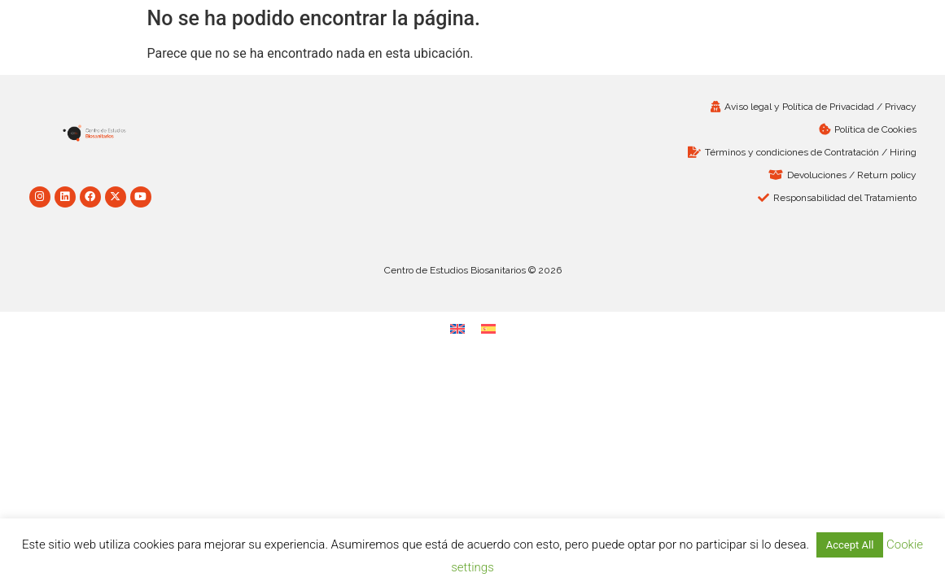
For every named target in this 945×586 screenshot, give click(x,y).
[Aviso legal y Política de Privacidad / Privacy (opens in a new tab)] (699, 106)
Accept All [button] (850, 545)
